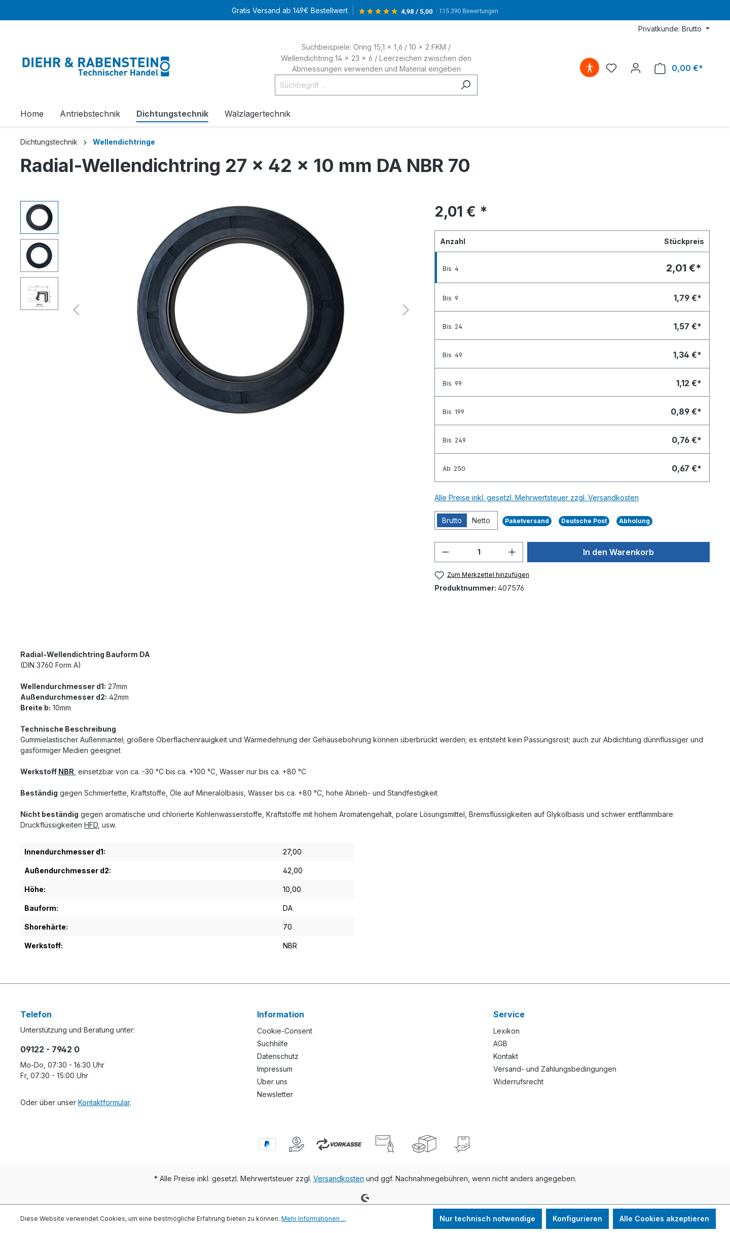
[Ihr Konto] (636, 68)
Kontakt (505, 1056)
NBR (66, 771)
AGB (500, 1043)
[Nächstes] (406, 309)
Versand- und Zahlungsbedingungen (554, 1069)
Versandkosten (338, 1178)
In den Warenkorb (618, 552)
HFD (91, 824)
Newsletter (275, 1094)
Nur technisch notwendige (487, 1218)
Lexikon (506, 1030)
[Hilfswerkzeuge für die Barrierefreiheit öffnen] (589, 68)
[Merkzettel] (611, 68)
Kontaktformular (104, 1102)
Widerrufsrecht (518, 1081)
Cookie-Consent (284, 1030)
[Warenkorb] (679, 68)
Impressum (275, 1069)
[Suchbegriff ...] (364, 85)
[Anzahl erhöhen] (512, 552)
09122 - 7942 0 (50, 1049)
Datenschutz (278, 1056)
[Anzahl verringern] (445, 552)
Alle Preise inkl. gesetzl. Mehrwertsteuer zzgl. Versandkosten (536, 497)
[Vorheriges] (76, 309)
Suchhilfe (272, 1043)
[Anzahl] (479, 552)
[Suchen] (466, 85)
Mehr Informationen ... (313, 1218)
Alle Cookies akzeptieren (664, 1218)
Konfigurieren (577, 1218)
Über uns (272, 1081)
